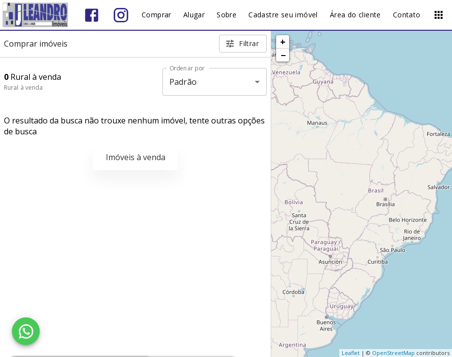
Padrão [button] (183, 81)
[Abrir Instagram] (121, 15)
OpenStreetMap (393, 353)
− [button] (283, 55)
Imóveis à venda (135, 157)
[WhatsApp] (26, 331)
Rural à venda (23, 87)
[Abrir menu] (439, 15)
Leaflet (351, 353)
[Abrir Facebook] (91, 15)
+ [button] (283, 42)
